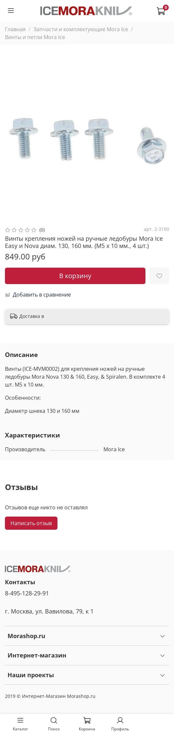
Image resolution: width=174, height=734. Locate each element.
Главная (15, 29)
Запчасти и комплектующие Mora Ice (80, 29)
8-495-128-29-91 (27, 593)
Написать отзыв (31, 523)
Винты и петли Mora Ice (35, 37)
